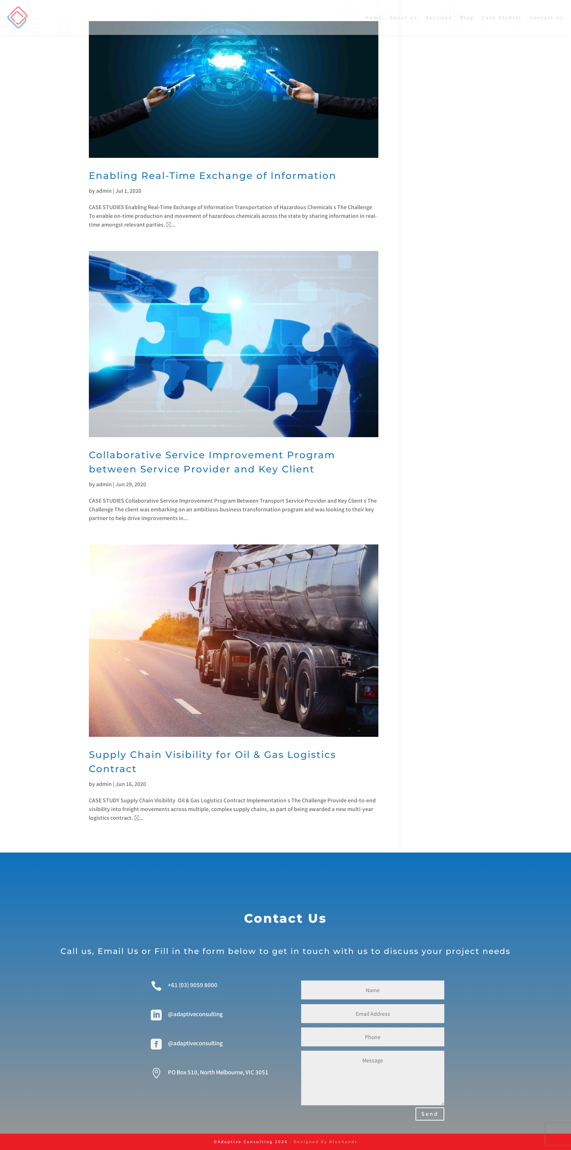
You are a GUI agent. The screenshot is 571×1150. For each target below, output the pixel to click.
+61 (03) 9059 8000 (192, 985)
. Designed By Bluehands (323, 1141)
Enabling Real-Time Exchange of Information (212, 175)
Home (373, 17)
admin (104, 190)
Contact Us (547, 17)
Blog (467, 17)
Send (429, 1113)
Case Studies (502, 17)
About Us (404, 17)
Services (439, 17)
